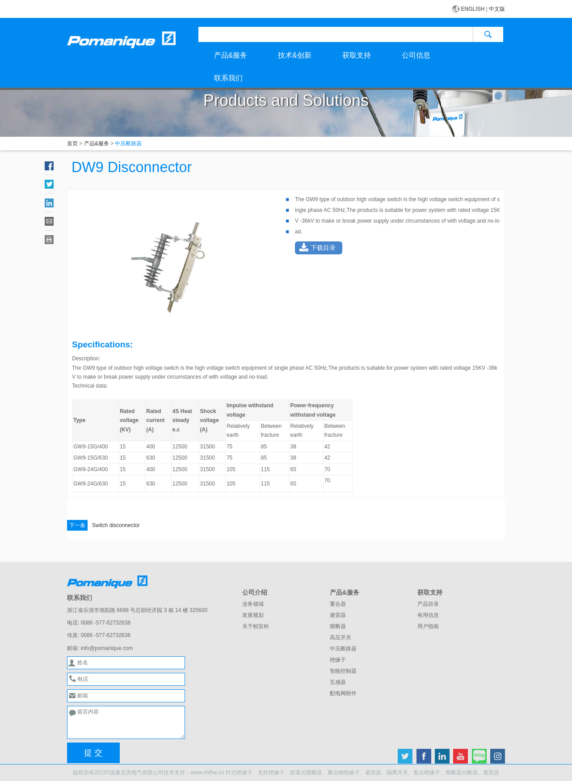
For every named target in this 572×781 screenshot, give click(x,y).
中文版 (497, 9)
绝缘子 (338, 660)
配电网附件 (343, 693)
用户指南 (428, 626)
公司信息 (416, 55)
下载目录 (323, 247)
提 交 (93, 752)
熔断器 (338, 626)
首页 (72, 143)
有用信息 (428, 615)
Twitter (49, 184)
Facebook (49, 165)
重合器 (338, 604)
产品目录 (428, 604)
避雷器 (338, 615)
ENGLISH (473, 9)
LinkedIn (49, 202)
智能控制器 (343, 671)
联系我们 (228, 78)
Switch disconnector (103, 525)
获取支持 (356, 55)
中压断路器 (343, 649)
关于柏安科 (255, 626)
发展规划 (253, 615)
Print (49, 239)
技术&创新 (294, 55)
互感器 (338, 682)
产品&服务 (230, 55)
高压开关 (340, 637)
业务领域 (253, 604)
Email (49, 221)
